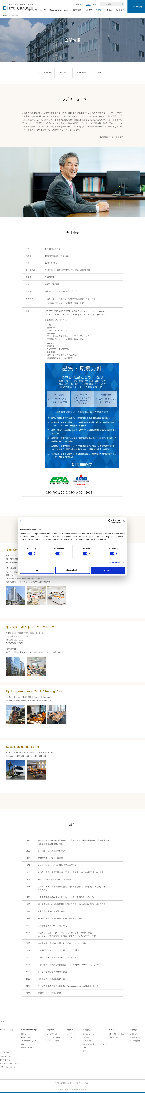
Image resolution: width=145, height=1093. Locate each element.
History (23, 1034)
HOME (5, 16)
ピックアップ (70, 1034)
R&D (22, 1044)
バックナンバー (71, 1037)
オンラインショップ (37, 10)
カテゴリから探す (53, 1034)
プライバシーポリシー (8, 1067)
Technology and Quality (28, 1041)
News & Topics (5, 1056)
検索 (122, 4)
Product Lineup (26, 1037)
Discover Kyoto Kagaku (59, 10)
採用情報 (120, 10)
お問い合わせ (136, 7)
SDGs (109, 10)
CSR (84, 1047)
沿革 (99, 72)
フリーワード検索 (53, 1041)
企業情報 (100, 10)
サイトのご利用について (9, 1063)
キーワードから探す (53, 1037)
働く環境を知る (135, 1041)
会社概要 (63, 72)
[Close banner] (124, 521)
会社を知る (133, 1034)
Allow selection (72, 570)
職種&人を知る (135, 1037)
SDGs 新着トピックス (116, 1034)
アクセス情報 (81, 72)
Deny (37, 570)
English (93, 4)
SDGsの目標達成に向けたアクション (95, 1044)
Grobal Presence (26, 1047)
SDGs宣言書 (113, 1037)
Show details (114, 562)
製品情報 (77, 10)
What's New (4, 1052)
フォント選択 (74, 4)
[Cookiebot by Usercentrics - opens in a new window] (110, 521)
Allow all (108, 570)
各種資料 (88, 10)
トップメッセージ (45, 72)
